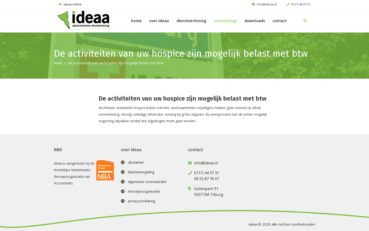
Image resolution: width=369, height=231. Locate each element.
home (136, 20)
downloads (255, 20)
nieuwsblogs (225, 20)
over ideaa (159, 20)
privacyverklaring (141, 201)
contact (280, 20)
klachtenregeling (141, 172)
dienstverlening (191, 20)
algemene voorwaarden (147, 181)
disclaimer (136, 162)
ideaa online (70, 4)
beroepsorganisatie (144, 191)
